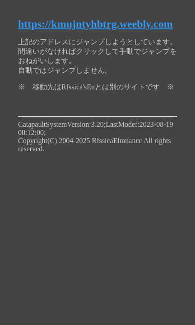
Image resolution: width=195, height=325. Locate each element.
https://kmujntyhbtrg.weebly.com (95, 24)
